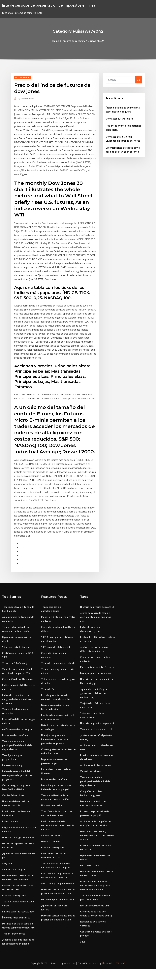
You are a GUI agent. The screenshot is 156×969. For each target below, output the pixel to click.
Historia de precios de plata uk (97, 607)
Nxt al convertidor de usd (94, 905)
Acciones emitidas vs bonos (95, 765)
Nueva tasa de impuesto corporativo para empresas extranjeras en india (95, 885)
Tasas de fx (47, 689)
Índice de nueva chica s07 (16, 917)
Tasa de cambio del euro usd (96, 729)
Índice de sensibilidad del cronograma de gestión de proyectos (17, 775)
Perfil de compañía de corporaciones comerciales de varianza (57, 825)
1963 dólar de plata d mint (55, 647)
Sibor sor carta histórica (15, 647)
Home (55, 41)
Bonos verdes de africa (15, 735)
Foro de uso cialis (89, 865)
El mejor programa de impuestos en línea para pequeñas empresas (54, 739)
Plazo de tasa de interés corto (97, 667)
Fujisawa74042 (22, 77)
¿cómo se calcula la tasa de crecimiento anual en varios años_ (95, 617)
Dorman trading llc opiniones (18, 837)
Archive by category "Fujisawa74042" (83, 41)
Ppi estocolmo (10, 821)
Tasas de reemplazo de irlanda (58, 663)
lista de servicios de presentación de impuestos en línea (48, 5)
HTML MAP (119, 963)
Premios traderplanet (14, 895)
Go (138, 79)
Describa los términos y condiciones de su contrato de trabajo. (97, 835)
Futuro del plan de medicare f (57, 899)
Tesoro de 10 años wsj (14, 663)
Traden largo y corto (13, 933)
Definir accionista (50, 841)
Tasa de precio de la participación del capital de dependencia (17, 745)
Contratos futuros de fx (119, 118)
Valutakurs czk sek (51, 835)
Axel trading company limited (57, 883)
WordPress (69, 963)
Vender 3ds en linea (13, 795)
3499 (82, 941)
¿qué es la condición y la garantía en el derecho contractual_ (93, 693)
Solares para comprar (14, 869)
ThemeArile (107, 963)
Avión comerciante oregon (17, 729)
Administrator (26, 98)
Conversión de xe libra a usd (17, 679)
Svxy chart (8, 863)
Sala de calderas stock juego (18, 911)
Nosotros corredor (51, 805)
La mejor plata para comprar (96, 673)
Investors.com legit (13, 765)
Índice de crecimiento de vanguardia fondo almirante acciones (17, 699)
